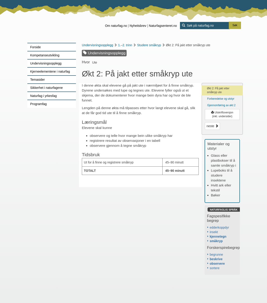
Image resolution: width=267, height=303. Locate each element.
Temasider (37, 79)
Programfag (38, 104)
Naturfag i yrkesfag (43, 96)
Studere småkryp (151, 45)
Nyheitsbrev (138, 26)
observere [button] (217, 263)
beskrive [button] (216, 259)
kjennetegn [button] (218, 236)
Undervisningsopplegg (46, 63)
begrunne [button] (216, 254)
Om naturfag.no (116, 26)
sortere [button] (215, 268)
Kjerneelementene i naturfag (50, 71)
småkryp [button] (216, 241)
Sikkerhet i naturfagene (46, 88)
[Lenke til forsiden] (56, 21)
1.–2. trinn (127, 45)
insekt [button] (214, 232)
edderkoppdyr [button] (219, 227)
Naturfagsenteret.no (163, 26)
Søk (234, 25)
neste (212, 126)
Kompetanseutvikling (44, 55)
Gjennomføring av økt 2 (221, 105)
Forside (35, 47)
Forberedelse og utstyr (220, 98)
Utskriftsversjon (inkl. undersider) (222, 114)
